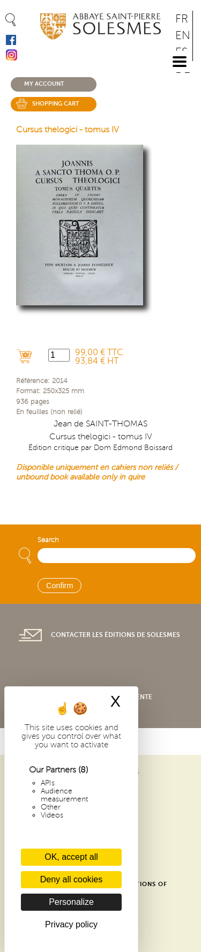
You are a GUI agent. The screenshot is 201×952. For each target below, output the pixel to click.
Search (48, 540)
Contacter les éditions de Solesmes (115, 635)
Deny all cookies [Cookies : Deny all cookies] (71, 879)
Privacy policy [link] (71, 924)
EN (182, 35)
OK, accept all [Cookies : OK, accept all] (71, 856)
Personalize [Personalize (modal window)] (71, 901)
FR (181, 19)
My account (44, 83)
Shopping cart (55, 103)
